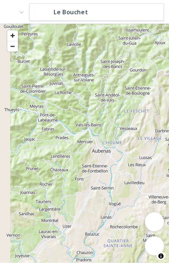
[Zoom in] (12, 35)
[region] (84, 143)
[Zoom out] (12, 46)
